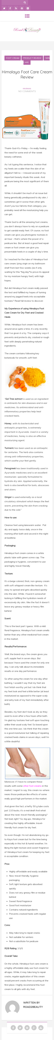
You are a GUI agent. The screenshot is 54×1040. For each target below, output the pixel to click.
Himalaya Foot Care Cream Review (27, 74)
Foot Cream (12, 58)
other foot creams (32, 785)
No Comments (27, 91)
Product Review (32, 58)
